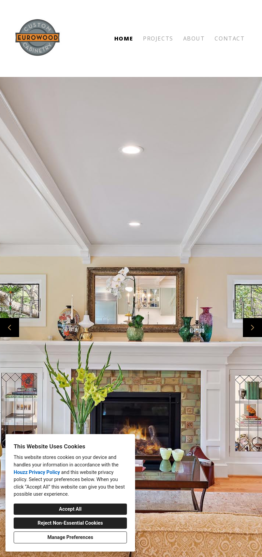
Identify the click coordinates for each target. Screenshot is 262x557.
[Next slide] (252, 327)
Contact (230, 38)
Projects (158, 38)
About (194, 38)
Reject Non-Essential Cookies (70, 523)
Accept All (70, 509)
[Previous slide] (9, 327)
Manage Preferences (70, 537)
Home (123, 38)
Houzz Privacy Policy (37, 472)
